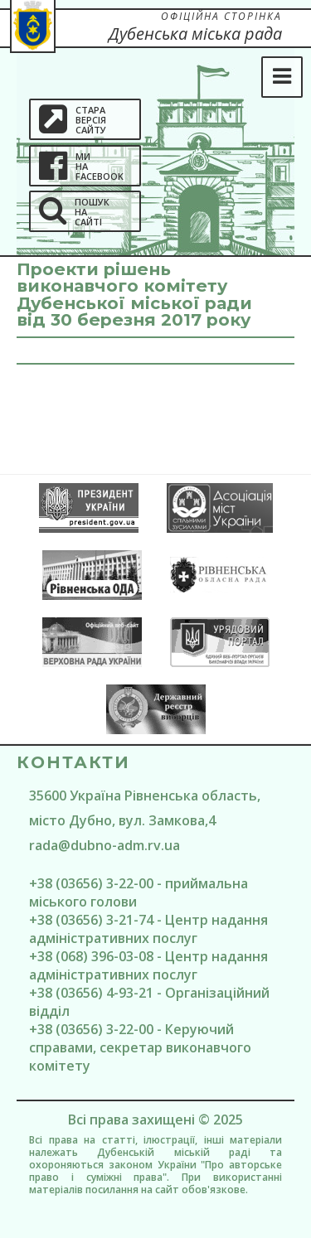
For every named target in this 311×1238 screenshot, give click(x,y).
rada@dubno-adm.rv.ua (104, 845)
